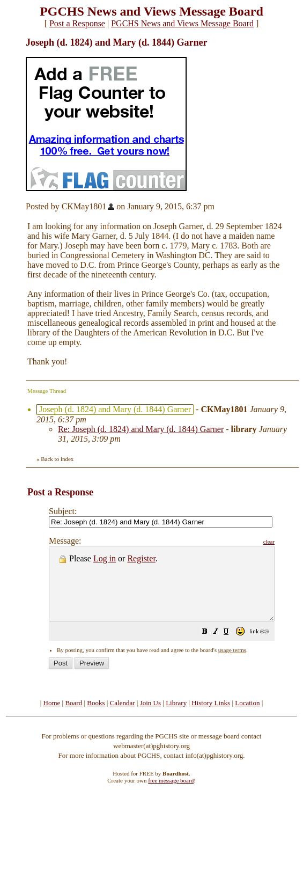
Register (141, 558)
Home (52, 717)
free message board (171, 795)
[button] (231, 647)
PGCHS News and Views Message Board (182, 23)
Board (73, 717)
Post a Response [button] (77, 23)
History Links (210, 717)
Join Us (150, 717)
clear (295, 541)
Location (247, 717)
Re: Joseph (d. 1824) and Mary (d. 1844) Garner (141, 429)
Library (176, 717)
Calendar (122, 717)
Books (96, 717)
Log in (104, 558)
